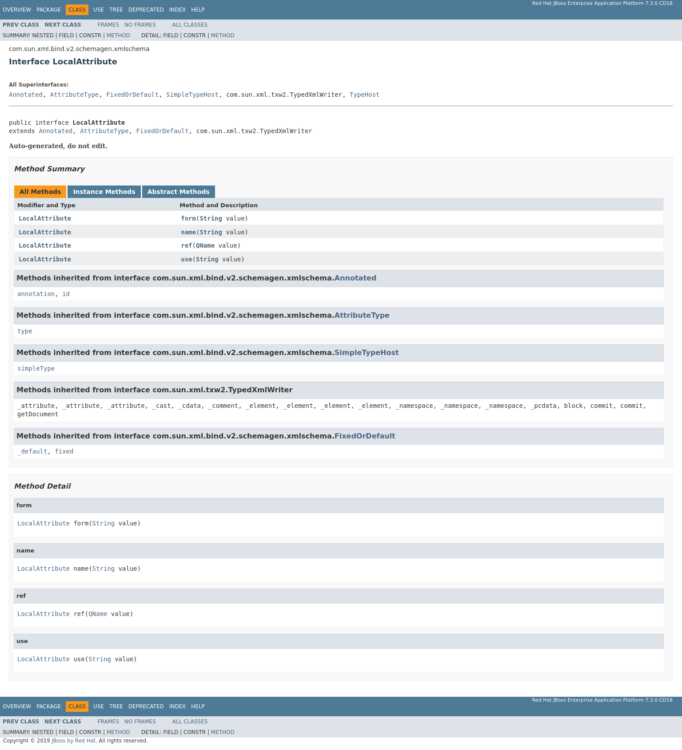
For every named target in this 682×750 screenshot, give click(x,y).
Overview (17, 10)
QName (205, 245)
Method (118, 35)
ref (186, 245)
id (66, 293)
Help (198, 10)
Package (48, 10)
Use (98, 10)
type (24, 331)
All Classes (189, 25)
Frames (109, 25)
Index (177, 10)
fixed (64, 451)
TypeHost (364, 94)
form (188, 218)
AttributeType (74, 94)
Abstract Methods (179, 191)
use (186, 259)
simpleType (36, 368)
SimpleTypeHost (192, 94)
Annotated (26, 94)
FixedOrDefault (132, 94)
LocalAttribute (45, 218)
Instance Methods (104, 191)
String (210, 218)
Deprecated (146, 10)
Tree (116, 10)
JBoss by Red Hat (74, 741)
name (188, 232)
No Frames (140, 25)
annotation (36, 293)
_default (32, 451)
